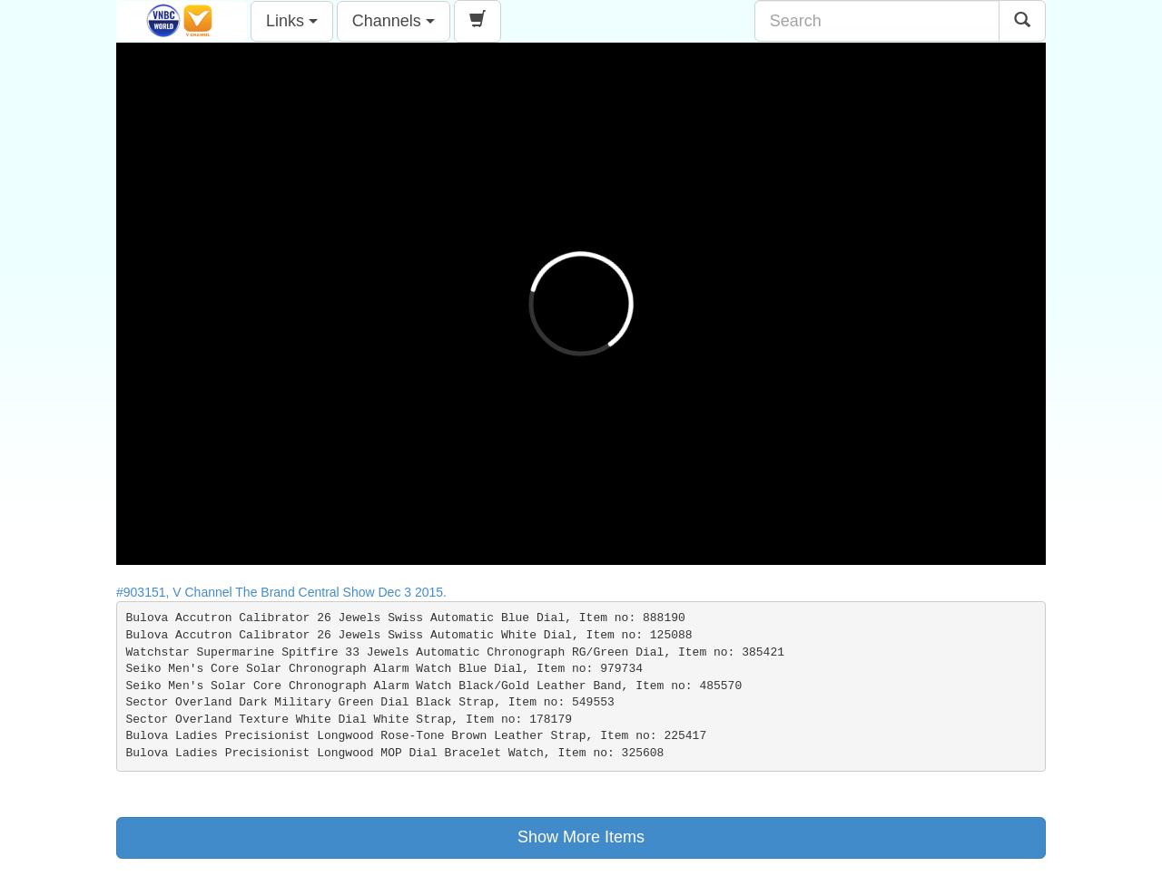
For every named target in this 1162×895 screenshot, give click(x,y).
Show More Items (581, 837)
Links (292, 21)
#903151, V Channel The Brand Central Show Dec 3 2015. (287, 592)
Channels (393, 21)
